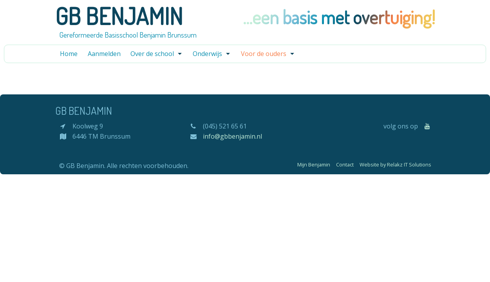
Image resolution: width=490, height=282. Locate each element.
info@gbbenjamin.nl (232, 136)
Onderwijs (207, 53)
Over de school (152, 53)
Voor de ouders (263, 53)
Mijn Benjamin (313, 164)
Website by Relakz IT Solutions (395, 164)
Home (69, 53)
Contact (345, 164)
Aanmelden (104, 53)
